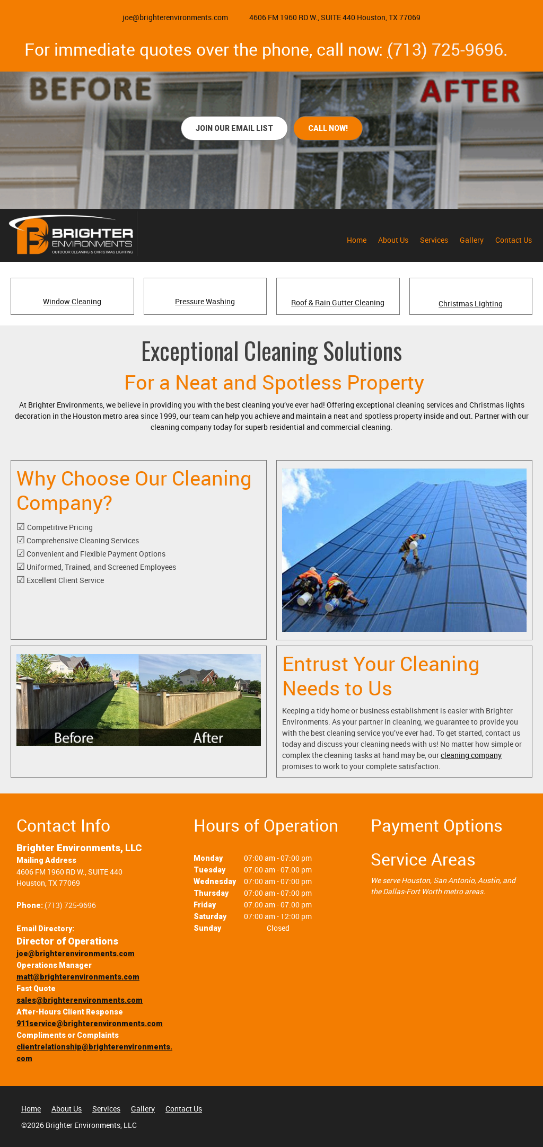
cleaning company (471, 755)
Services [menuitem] (106, 1109)
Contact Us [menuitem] (183, 1109)
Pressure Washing (205, 301)
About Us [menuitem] (66, 1109)
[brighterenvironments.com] (71, 233)
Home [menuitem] (31, 1109)
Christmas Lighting (471, 303)
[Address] (329, 17)
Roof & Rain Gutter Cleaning (337, 302)
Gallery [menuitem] (143, 1109)
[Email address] (170, 17)
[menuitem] (356, 242)
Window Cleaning (72, 301)
